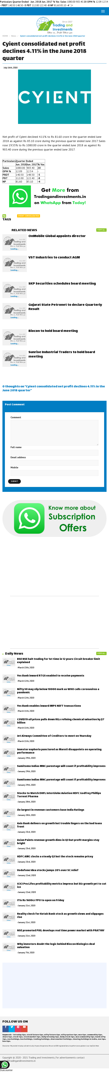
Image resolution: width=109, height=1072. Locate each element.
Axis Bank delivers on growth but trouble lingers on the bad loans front (59, 825)
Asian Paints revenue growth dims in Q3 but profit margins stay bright (58, 842)
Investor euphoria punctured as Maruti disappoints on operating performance (59, 751)
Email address (18, 457)
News (13, 36)
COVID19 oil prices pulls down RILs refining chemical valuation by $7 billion (60, 721)
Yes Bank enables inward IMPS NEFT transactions (49, 706)
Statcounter (6, 1070)
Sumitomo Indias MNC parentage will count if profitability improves (61, 766)
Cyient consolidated (28, 216)
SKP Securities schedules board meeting (62, 284)
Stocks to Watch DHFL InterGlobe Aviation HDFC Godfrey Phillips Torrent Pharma (59, 795)
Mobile (14, 467)
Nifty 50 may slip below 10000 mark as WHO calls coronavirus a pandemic (58, 691)
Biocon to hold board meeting (53, 331)
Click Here (95, 1046)
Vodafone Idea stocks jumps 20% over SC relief (47, 870)
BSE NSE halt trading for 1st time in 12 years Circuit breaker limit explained (58, 661)
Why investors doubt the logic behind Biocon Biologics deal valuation (56, 946)
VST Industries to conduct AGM (54, 258)
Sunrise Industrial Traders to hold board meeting (61, 354)
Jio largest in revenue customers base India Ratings (50, 810)
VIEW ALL (101, 230)
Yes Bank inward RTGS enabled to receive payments (50, 676)
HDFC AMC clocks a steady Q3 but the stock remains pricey (55, 856)
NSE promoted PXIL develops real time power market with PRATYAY (60, 930)
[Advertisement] (54, 566)
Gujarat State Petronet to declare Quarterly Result (65, 307)
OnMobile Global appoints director (57, 236)
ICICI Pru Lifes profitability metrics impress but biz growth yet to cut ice (61, 886)
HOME (5, 36)
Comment (16, 417)
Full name (16, 447)
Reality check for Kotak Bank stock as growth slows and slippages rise (60, 916)
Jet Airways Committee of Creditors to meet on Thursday (54, 736)
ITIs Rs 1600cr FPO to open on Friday (40, 900)
